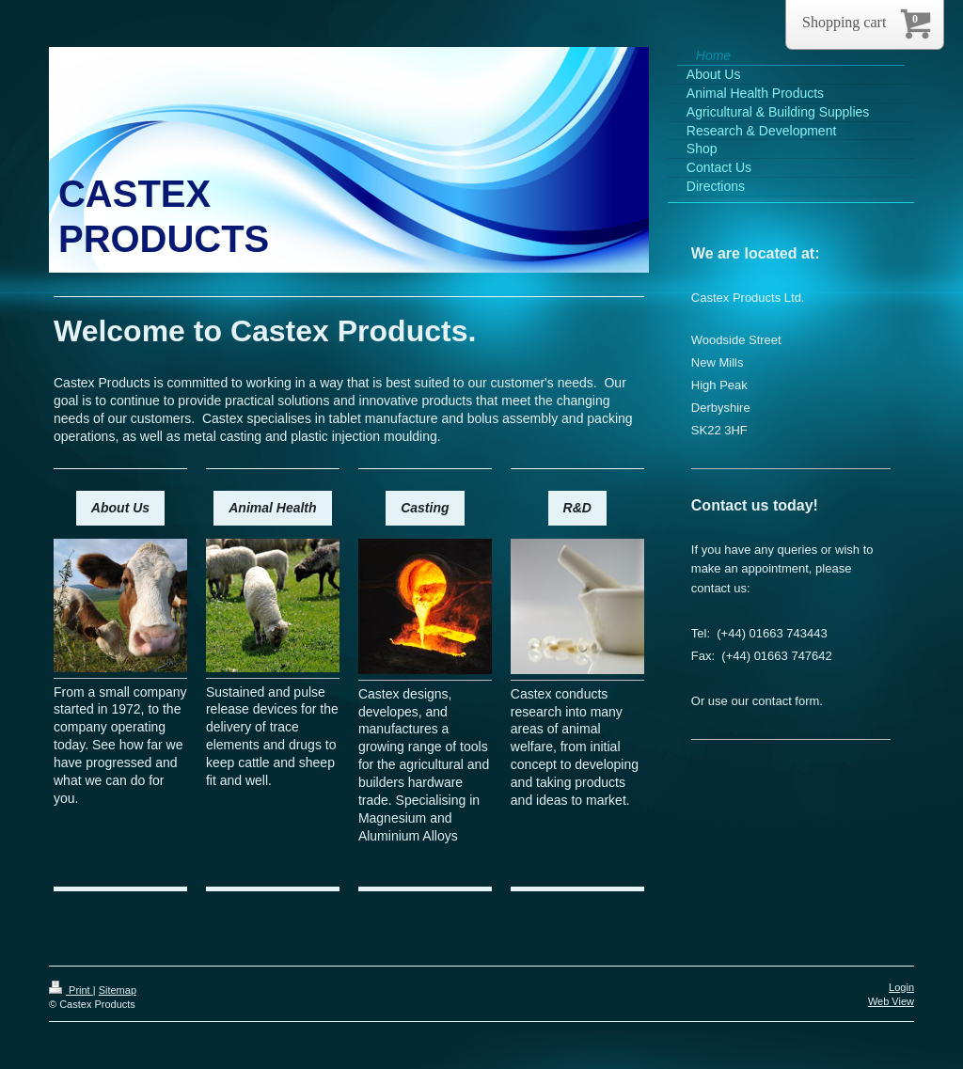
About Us (120, 507)
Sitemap (117, 990)
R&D (577, 507)
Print (71, 990)
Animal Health (272, 507)
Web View (891, 1001)
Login (901, 987)
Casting (425, 507)
